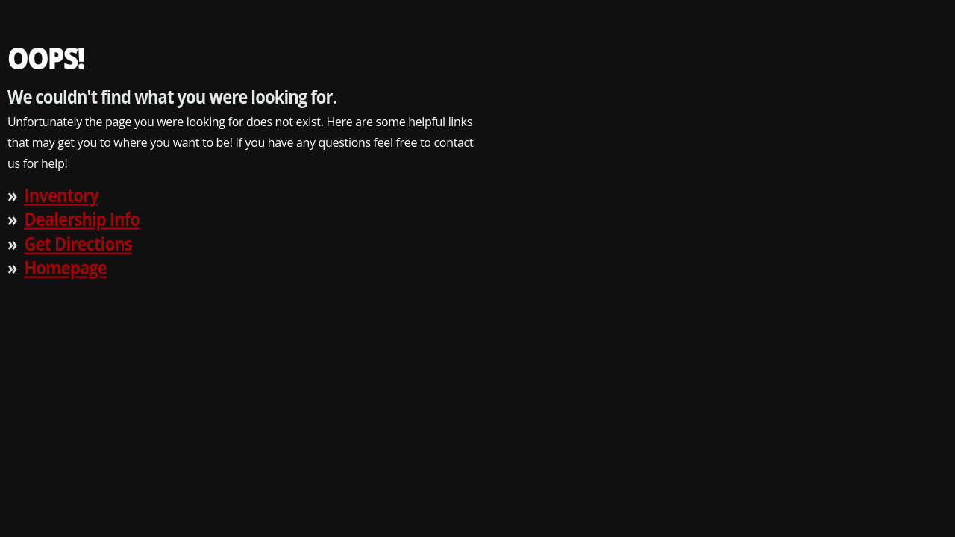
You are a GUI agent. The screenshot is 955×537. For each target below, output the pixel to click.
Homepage (65, 267)
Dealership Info (82, 219)
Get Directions (77, 243)
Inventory (61, 194)
